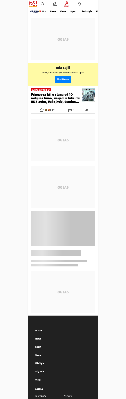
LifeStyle (40, 363)
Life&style (86, 11)
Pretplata (68, 396)
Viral (38, 379)
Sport (73, 11)
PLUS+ (38, 330)
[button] (42, 4)
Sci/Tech (39, 371)
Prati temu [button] (63, 79)
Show (63, 11)
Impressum (40, 396)
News (53, 11)
